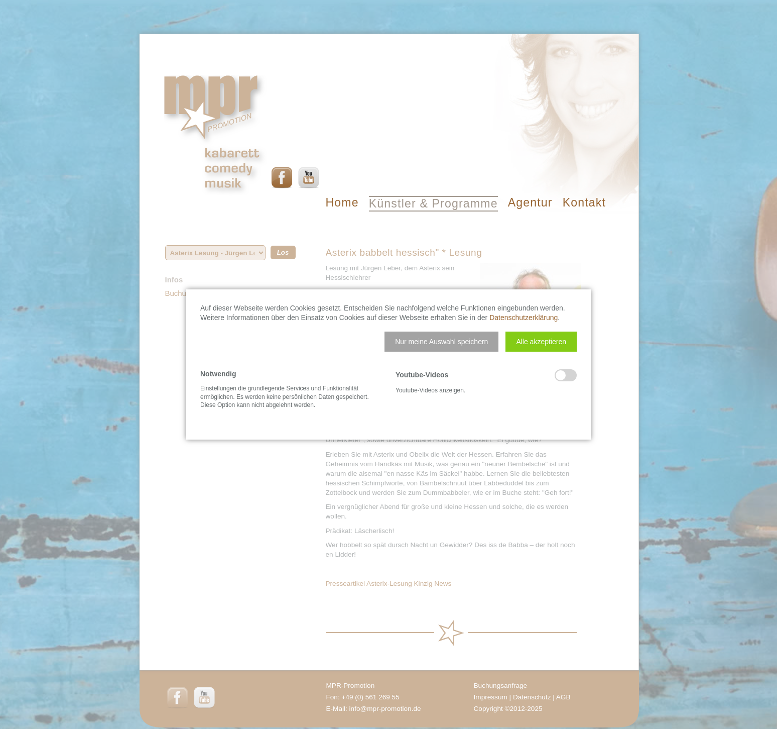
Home (342, 202)
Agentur (530, 202)
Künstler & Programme (433, 203)
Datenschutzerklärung (523, 318)
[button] (441, 342)
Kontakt (584, 202)
